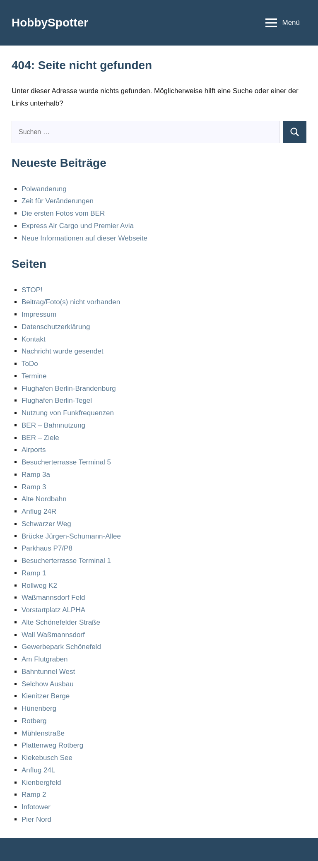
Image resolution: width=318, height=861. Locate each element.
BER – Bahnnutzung (53, 425)
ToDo (30, 364)
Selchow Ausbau (48, 684)
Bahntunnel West (48, 672)
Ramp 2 (34, 794)
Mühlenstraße (43, 733)
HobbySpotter (50, 22)
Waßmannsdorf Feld (53, 597)
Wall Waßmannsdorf (53, 635)
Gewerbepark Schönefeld (61, 647)
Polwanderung (44, 189)
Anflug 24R (39, 511)
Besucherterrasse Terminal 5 (66, 462)
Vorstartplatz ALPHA (53, 610)
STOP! (32, 290)
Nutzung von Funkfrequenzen (68, 413)
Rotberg (34, 721)
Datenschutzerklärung (56, 327)
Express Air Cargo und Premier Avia (78, 226)
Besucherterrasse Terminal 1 (66, 561)
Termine (34, 376)
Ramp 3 (34, 487)
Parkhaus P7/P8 (47, 548)
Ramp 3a (36, 475)
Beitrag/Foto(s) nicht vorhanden (71, 302)
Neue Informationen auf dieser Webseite (84, 238)
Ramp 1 (34, 573)
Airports (34, 450)
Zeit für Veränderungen (58, 201)
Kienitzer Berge (46, 696)
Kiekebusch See (47, 758)
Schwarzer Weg (46, 524)
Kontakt (34, 339)
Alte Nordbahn (44, 499)
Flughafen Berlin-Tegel (57, 400)
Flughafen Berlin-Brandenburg (69, 388)
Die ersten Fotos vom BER (63, 213)
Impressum (39, 314)
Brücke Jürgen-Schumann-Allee (71, 536)
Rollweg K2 (39, 585)
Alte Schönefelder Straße (61, 622)
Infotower (36, 807)
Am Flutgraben (45, 659)
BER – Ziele (40, 438)
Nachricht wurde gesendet (63, 351)
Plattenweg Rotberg (52, 745)
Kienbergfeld (41, 782)
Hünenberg (39, 708)
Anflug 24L (38, 770)
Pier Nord (36, 819)
